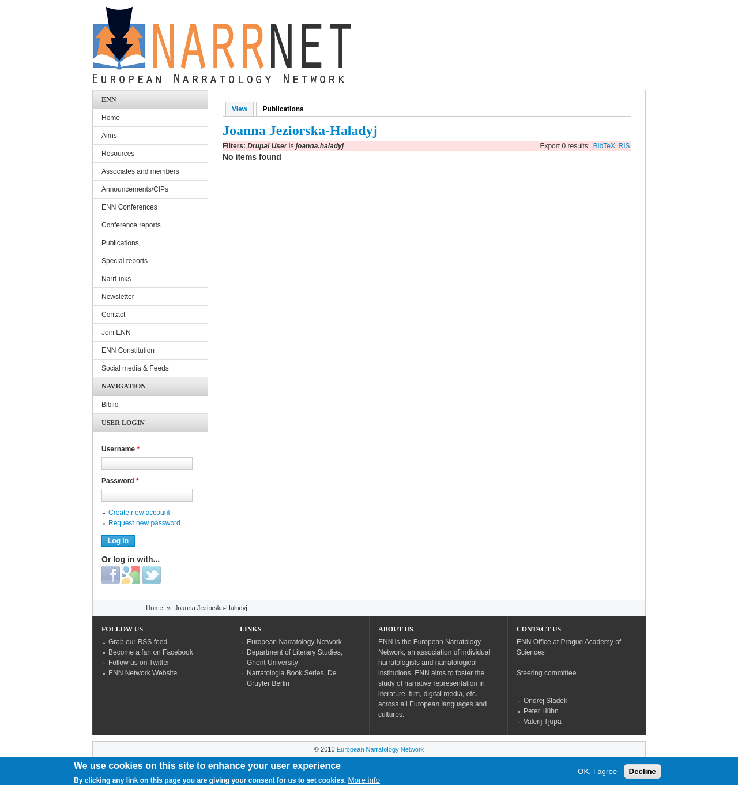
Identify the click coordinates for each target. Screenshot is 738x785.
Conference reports (131, 225)
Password (120, 481)
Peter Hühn (541, 711)
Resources (117, 153)
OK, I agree (597, 773)
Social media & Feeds (135, 368)
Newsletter (117, 297)
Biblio (109, 405)
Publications (286, 109)
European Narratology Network (294, 642)
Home (110, 118)
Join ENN (116, 332)
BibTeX (604, 146)
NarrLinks (116, 279)
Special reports (124, 261)
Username (120, 449)
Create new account (139, 513)
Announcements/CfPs (134, 189)
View (239, 109)
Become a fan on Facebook (150, 652)
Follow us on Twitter (139, 663)
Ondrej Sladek (545, 701)
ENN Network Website (142, 673)
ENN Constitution (128, 350)
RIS (624, 146)
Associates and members (140, 171)
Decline (642, 773)
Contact (113, 315)
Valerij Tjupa (543, 721)
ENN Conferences (129, 207)
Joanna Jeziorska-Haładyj (211, 607)
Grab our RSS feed (137, 642)
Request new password (144, 523)
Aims (109, 136)
